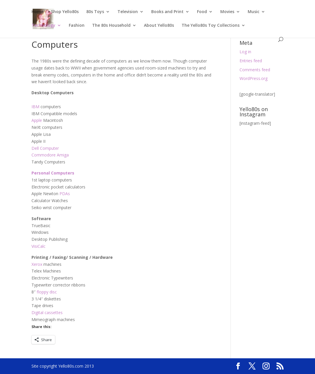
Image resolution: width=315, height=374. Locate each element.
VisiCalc (38, 246)
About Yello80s (159, 25)
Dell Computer (45, 148)
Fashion (77, 25)
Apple (36, 120)
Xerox (36, 264)
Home (37, 12)
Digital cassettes (47, 312)
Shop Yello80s (65, 12)
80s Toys (95, 12)
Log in (245, 51)
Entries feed (251, 60)
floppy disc (47, 292)
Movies (227, 12)
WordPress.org (254, 78)
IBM (35, 106)
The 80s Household (111, 25)
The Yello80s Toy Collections (211, 25)
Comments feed (255, 69)
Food (202, 12)
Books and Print (167, 12)
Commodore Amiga (50, 155)
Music (253, 12)
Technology (43, 25)
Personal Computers (52, 173)
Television (127, 12)
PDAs (64, 193)
